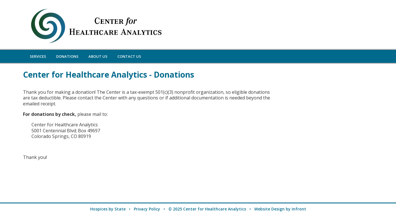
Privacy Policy (147, 209)
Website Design (269, 209)
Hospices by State (108, 209)
